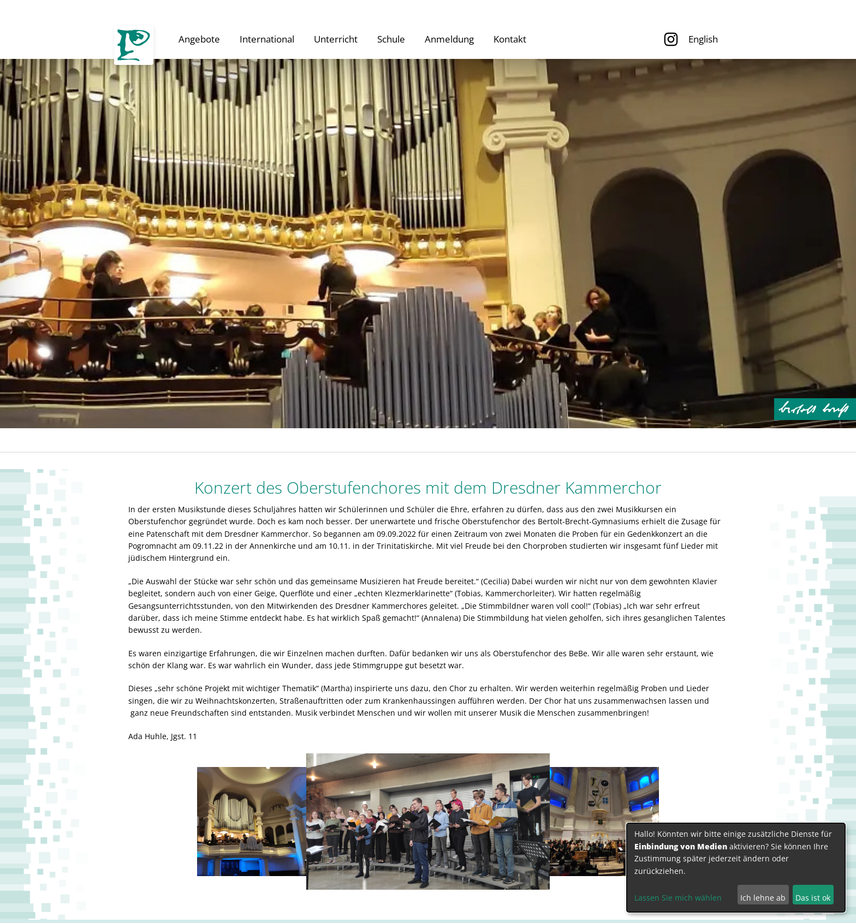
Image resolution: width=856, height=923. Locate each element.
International (267, 39)
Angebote (199, 39)
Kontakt (510, 39)
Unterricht (336, 39)
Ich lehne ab (763, 897)
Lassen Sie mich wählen (678, 897)
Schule (391, 39)
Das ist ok (812, 897)
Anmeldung (449, 39)
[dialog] (736, 867)
